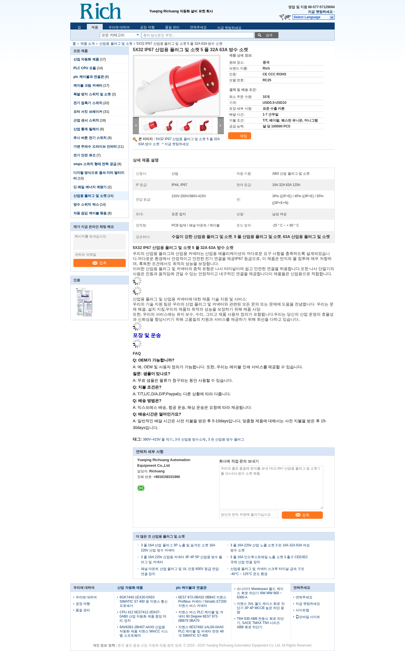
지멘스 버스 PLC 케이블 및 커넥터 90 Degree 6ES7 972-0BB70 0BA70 (200, 616)
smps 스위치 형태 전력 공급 (94, 164)
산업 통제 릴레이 (86, 129)
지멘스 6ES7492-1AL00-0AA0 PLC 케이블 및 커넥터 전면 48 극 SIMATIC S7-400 (201, 631)
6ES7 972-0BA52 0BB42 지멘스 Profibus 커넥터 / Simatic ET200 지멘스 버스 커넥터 (202, 601)
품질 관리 (172, 27)
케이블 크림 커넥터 (87, 85)
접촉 (100, 263)
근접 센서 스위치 (86, 120)
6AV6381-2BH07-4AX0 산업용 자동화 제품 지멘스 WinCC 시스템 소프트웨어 (144, 631)
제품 (94, 27)
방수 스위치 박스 (86, 204)
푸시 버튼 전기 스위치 (90, 138)
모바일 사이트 (308, 617)
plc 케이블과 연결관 (88, 77)
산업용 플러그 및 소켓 (115, 44)
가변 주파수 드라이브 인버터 (95, 147)
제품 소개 (87, 44)
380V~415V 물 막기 (158, 439)
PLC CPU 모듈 (84, 68)
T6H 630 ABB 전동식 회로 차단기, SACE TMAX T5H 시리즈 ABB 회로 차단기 (260, 623)
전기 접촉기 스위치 (87, 103)
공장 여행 (147, 27)
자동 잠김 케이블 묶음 (90, 213)
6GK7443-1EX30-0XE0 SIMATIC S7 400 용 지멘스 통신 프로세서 (144, 601)
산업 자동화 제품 (86, 59)
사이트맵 (302, 610)
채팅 (240, 136)
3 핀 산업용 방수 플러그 (226, 439)
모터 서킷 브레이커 (87, 112)
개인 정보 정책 (104, 645)
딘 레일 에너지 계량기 (90, 187)
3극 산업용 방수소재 (190, 439)
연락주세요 (198, 27)
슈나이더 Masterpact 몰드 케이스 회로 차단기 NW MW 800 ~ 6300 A (260, 593)
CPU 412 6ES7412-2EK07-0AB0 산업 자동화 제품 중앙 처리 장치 (143, 616)
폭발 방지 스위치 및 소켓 (92, 94)
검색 (269, 35)
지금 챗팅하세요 (320, 12)
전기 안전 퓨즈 (84, 155)
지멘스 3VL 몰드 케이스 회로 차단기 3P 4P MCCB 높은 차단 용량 (261, 608)
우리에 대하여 (119, 27)
